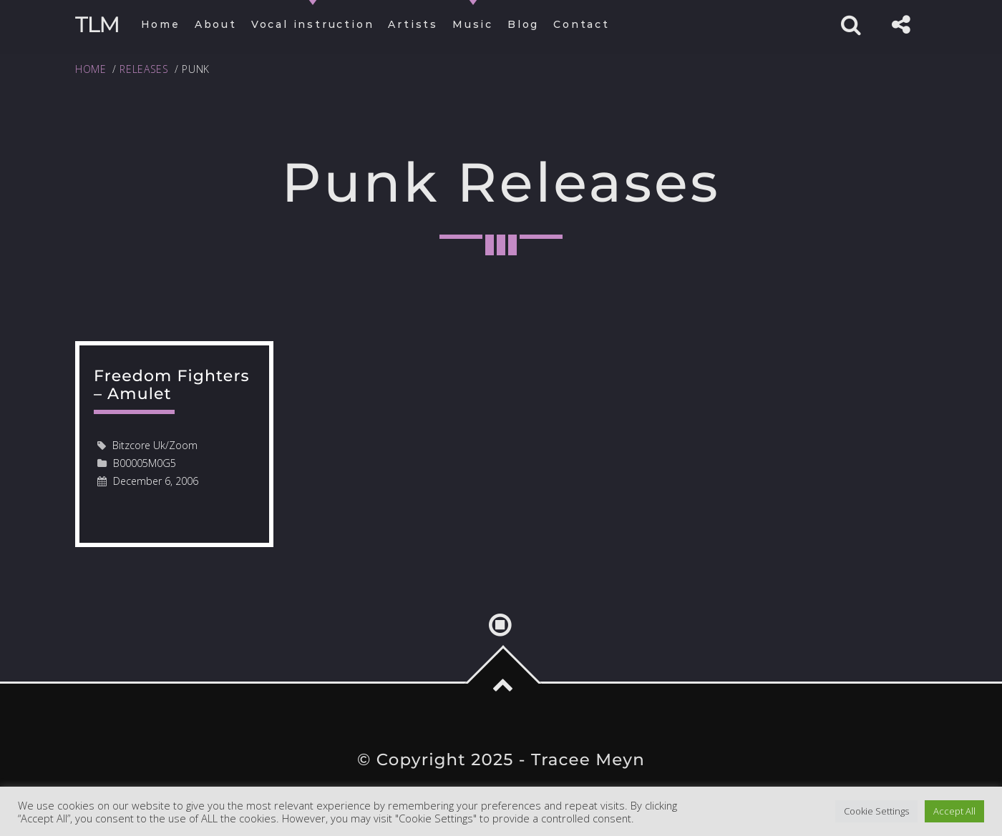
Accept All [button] (954, 811)
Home (91, 69)
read (174, 444)
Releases (144, 69)
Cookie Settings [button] (876, 811)
